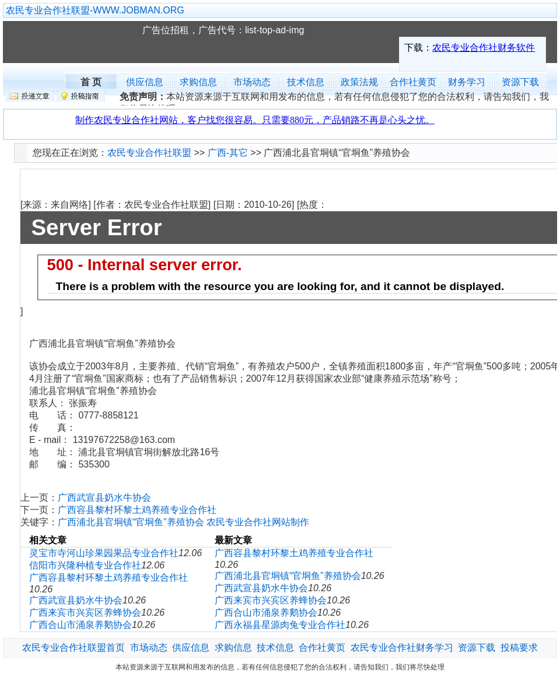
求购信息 (198, 82)
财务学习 (466, 82)
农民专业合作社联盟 (78, 42)
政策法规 (359, 82)
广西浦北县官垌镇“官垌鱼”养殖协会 (131, 522)
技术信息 (305, 82)
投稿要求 (519, 647)
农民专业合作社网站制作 (257, 522)
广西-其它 (228, 153)
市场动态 (252, 82)
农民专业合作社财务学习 (402, 647)
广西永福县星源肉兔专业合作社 (280, 625)
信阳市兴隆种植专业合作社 (85, 565)
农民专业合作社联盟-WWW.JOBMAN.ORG (95, 10)
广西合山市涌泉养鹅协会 (80, 625)
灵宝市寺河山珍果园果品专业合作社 (103, 553)
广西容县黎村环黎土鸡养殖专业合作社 (137, 510)
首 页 (91, 81)
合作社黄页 (413, 82)
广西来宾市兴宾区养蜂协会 (85, 612)
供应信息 (144, 82)
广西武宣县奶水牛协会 (104, 497)
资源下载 (520, 82)
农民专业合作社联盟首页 (73, 647)
